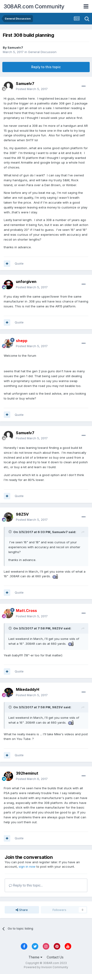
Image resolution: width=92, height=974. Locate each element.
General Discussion (42, 52)
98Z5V (22, 514)
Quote (19, 263)
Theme (35, 957)
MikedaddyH (27, 689)
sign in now (27, 866)
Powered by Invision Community (46, 967)
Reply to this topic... (26, 885)
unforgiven (26, 281)
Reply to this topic (46, 67)
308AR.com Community (34, 6)
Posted (32, 89)
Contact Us (55, 957)
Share (22, 909)
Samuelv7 (15, 47)
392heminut (27, 773)
